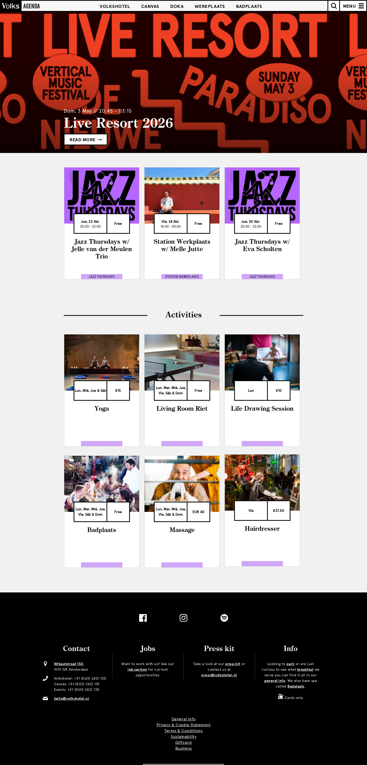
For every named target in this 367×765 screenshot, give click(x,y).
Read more (86, 139)
